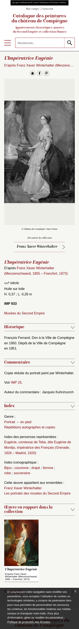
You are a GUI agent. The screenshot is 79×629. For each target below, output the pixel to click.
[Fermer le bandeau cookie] (75, 591)
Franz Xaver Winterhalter (37, 247)
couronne (22, 468)
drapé (35, 468)
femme (48, 468)
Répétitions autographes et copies (29, 427)
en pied (25, 422)
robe (7, 473)
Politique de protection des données (28, 622)
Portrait (9, 422)
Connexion (47, 9)
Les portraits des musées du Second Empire (37, 493)
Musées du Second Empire (24, 313)
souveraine (22, 473)
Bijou (8, 468)
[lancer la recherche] (69, 43)
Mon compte (32, 9)
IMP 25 (16, 382)
